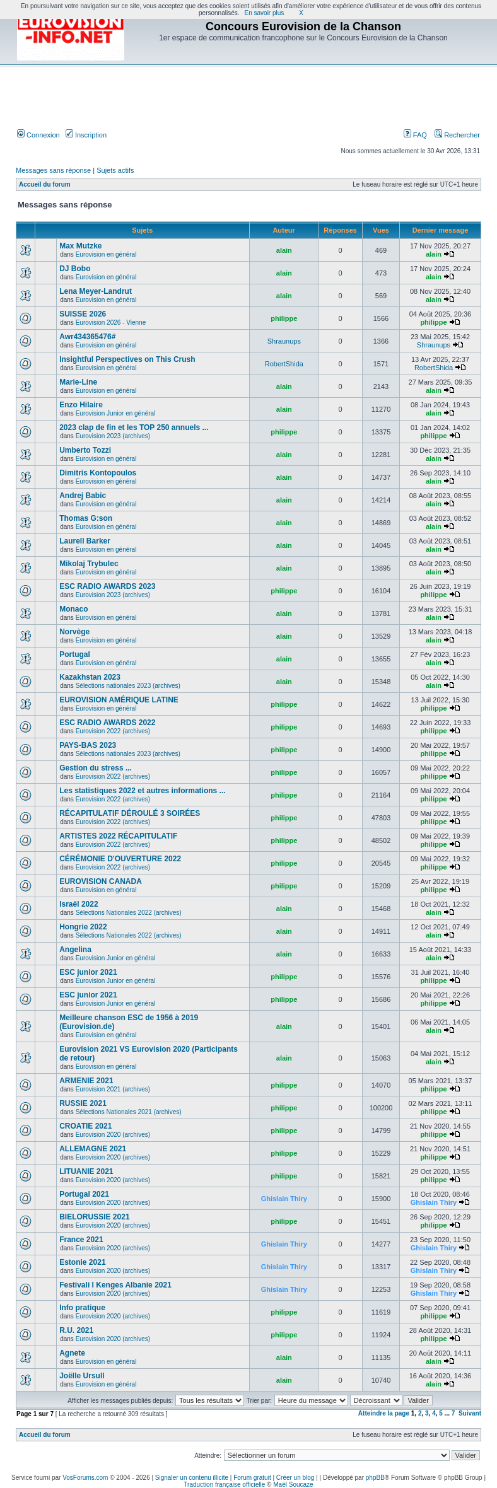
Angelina (75, 949)
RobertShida (284, 364)
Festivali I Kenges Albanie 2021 (115, 1285)
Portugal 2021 (84, 1194)
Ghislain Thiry (284, 1198)
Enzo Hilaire (81, 404)
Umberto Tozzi (85, 450)
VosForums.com (85, 1477)
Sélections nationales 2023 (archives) (128, 685)
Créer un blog (295, 1477)
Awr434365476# (87, 336)
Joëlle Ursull (81, 1375)
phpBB (375, 1477)
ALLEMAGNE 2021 (92, 1148)
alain (284, 250)
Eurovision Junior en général (116, 413)
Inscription (86, 135)
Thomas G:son (85, 518)
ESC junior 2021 (88, 972)
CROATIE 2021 (85, 1126)
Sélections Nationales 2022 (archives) (129, 912)
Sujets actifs (115, 170)
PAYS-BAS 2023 (87, 745)
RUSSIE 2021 (83, 1103)
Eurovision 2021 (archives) (113, 1089)
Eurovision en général (106, 254)
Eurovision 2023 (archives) (113, 436)
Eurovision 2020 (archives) (113, 1134)
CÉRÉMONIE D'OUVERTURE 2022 (120, 858)
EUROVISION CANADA (100, 881)
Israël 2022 (78, 904)
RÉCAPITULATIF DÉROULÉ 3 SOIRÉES (129, 813)
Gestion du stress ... (95, 768)
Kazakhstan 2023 (89, 677)
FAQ (415, 135)
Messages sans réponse (53, 170)
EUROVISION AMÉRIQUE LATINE (118, 699)
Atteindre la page (383, 1413)
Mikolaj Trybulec (88, 563)
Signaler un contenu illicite (191, 1477)
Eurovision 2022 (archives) (113, 731)
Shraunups (284, 341)
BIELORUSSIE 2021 (94, 1216)
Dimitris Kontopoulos (97, 472)
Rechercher (457, 135)
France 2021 (81, 1239)
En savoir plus (264, 12)
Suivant (470, 1413)
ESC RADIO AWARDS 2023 (107, 586)
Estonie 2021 (82, 1262)
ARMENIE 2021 (86, 1080)
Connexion (38, 135)
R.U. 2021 (76, 1330)
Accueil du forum (45, 184)
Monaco (73, 609)
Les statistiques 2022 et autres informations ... (142, 790)
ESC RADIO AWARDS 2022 (107, 722)
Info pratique (82, 1307)
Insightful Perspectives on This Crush (127, 359)
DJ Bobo (74, 268)
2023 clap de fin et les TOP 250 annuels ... (133, 427)
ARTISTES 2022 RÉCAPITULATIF (118, 836)
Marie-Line (78, 382)
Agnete (72, 1353)
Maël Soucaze (293, 1484)
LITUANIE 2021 (86, 1171)
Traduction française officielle (224, 1484)
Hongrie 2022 (83, 926)
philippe (284, 318)
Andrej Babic (82, 495)
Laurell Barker (84, 541)
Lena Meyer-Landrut (95, 291)
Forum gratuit (252, 1477)
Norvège (74, 631)
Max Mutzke (80, 245)
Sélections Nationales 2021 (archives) (129, 1111)
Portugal (74, 654)
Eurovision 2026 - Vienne (111, 322)
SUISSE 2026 (82, 314)
